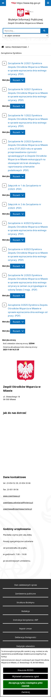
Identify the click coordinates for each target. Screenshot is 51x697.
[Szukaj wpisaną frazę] (44, 30)
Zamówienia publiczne (25, 593)
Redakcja (25, 611)
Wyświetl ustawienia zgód (25, 676)
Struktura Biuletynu (25, 602)
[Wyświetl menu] (48, 3)
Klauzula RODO (25, 670)
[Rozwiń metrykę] (17, 80)
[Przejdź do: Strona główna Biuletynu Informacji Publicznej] (2, 47)
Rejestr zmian (25, 628)
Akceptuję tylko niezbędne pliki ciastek (26, 684)
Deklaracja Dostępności (25, 637)
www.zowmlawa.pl (11, 496)
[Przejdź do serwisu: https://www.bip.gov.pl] (25, 3)
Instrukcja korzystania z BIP (25, 620)
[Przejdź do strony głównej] (25, 17)
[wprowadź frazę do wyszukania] (22, 30)
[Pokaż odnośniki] (3, 3)
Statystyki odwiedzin (25, 646)
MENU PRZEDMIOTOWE (16, 47)
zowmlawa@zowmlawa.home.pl (17, 509)
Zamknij (25, 692)
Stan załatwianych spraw (25, 585)
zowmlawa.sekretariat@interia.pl (18, 502)
